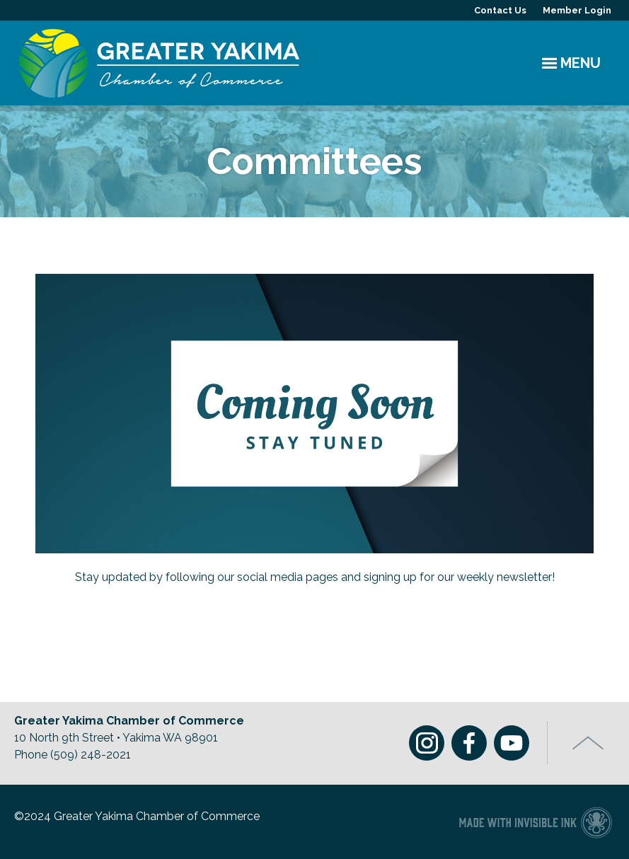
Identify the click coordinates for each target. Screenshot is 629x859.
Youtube (511, 743)
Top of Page (588, 743)
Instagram (426, 743)
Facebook (469, 743)
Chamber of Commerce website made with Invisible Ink (535, 821)
